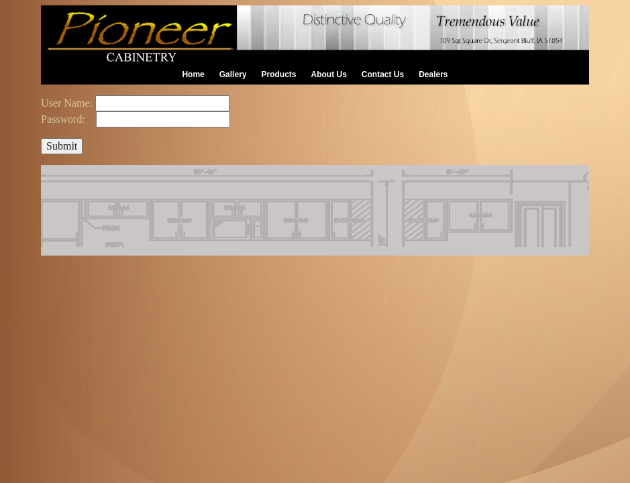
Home (193, 74)
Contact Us (383, 74)
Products (278, 74)
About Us (329, 74)
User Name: (67, 103)
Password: (64, 119)
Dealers (433, 74)
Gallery (233, 74)
